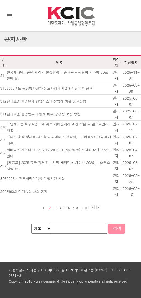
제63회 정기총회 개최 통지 (27, 191)
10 (86, 208)
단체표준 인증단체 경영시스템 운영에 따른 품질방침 (46, 101)
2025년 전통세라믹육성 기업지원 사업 (36, 178)
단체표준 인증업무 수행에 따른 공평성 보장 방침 (44, 114)
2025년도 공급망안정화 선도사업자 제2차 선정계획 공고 (50, 88)
